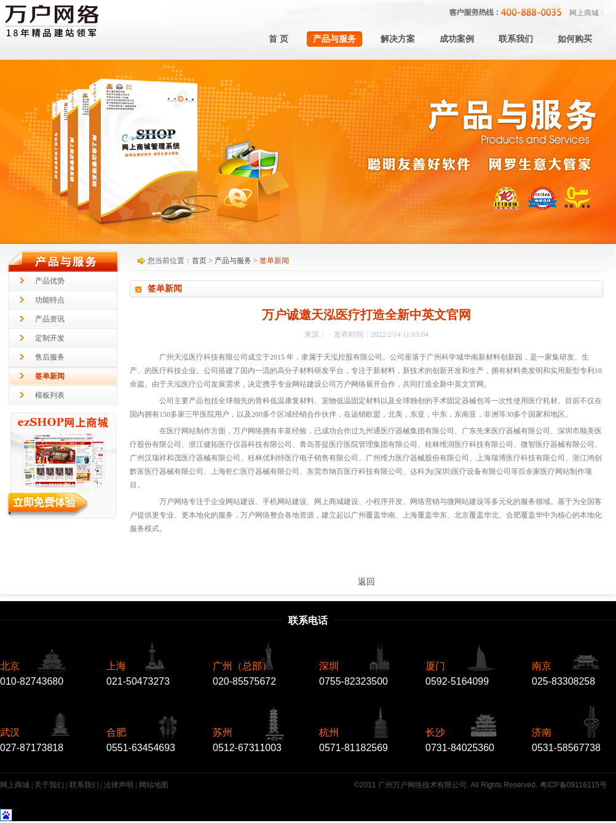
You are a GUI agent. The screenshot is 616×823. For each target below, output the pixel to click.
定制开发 (50, 338)
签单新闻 (50, 376)
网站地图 (153, 785)
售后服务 (50, 357)
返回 (366, 581)
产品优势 (50, 281)
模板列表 (50, 395)
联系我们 (84, 785)
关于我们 (49, 785)
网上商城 (584, 13)
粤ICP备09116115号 (573, 785)
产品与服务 (233, 260)
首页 (199, 260)
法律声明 (118, 785)
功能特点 (50, 300)
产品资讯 (50, 319)
